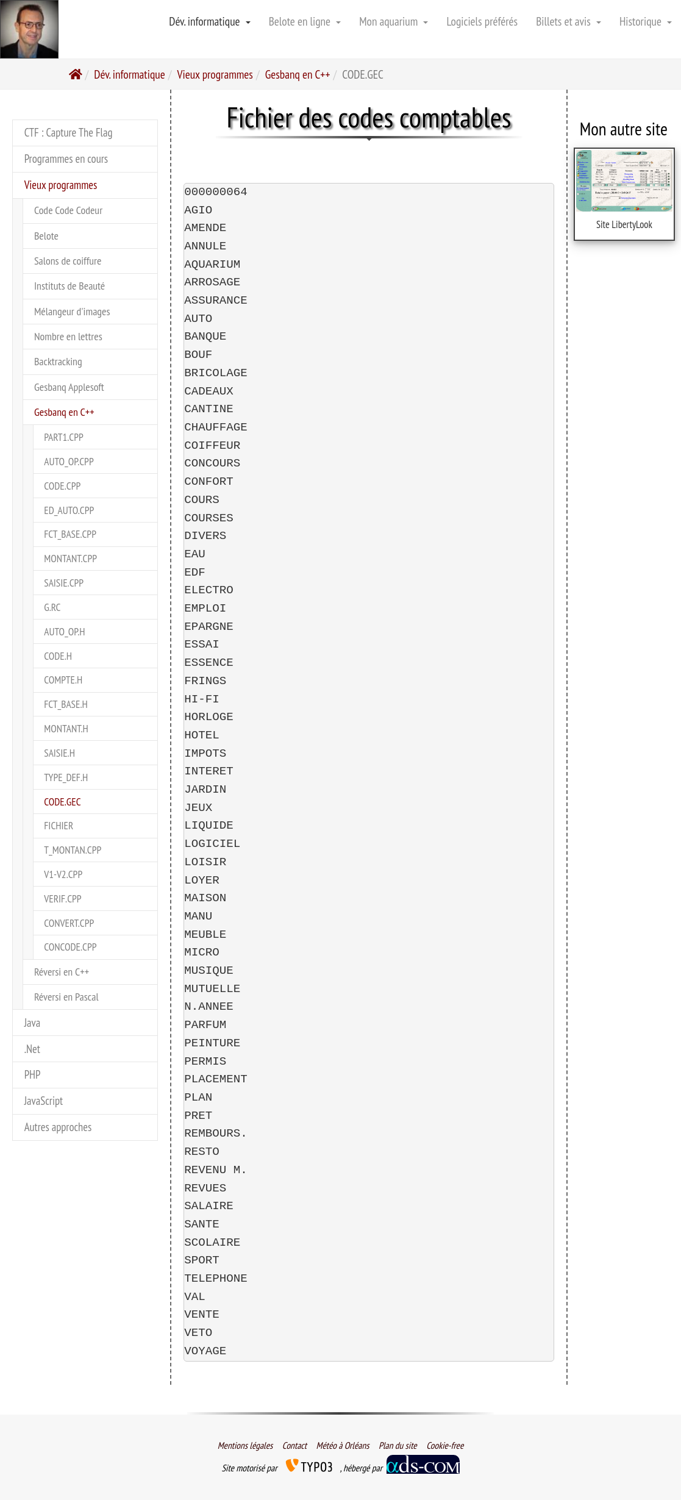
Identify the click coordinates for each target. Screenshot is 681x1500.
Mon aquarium (393, 21)
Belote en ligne (305, 21)
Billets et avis (568, 21)
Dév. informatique (209, 21)
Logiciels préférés (482, 21)
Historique (645, 21)
